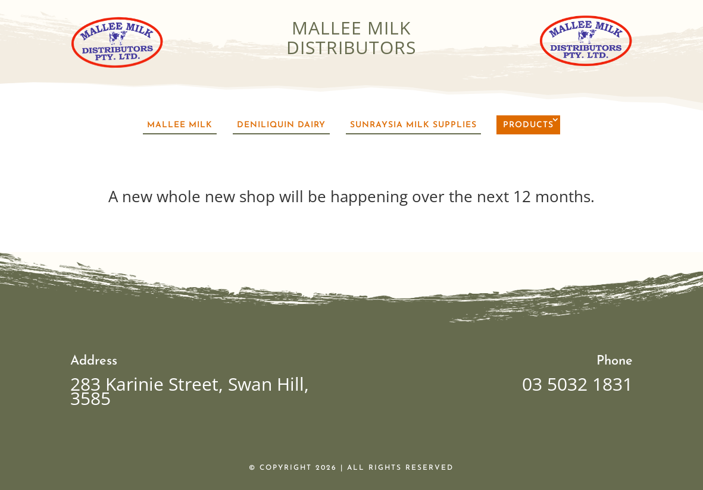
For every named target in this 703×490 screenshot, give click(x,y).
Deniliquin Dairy (281, 125)
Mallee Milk (180, 125)
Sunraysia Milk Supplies (413, 125)
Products (528, 125)
